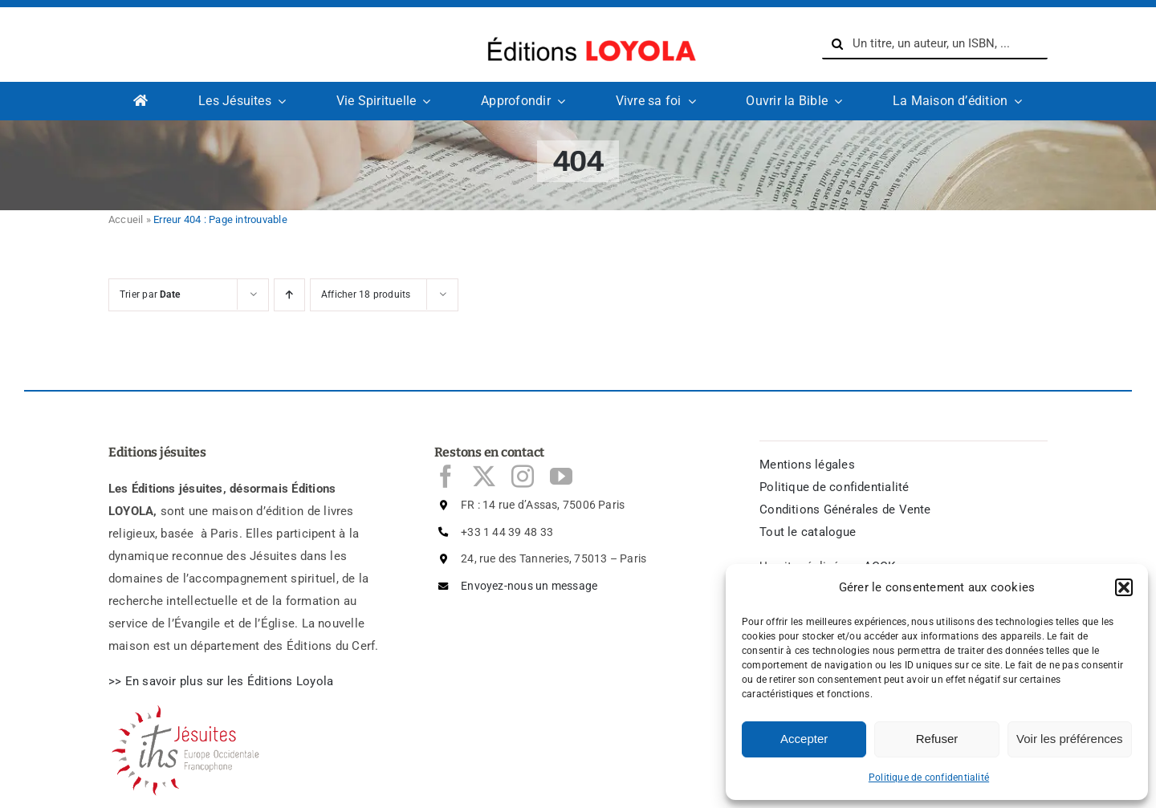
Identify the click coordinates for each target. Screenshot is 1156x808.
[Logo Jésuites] (188, 710)
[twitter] (484, 476)
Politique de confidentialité (929, 777)
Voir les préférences (1069, 738)
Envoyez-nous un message (529, 585)
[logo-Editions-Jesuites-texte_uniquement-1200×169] (587, 33)
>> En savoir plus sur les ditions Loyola (220, 681)
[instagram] (522, 476)
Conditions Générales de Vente (845, 509)
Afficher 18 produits (366, 294)
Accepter (804, 738)
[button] (1124, 587)
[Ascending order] (289, 294)
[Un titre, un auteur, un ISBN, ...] (935, 44)
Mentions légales (807, 464)
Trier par (150, 294)
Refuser (937, 738)
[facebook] (445, 476)
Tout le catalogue (807, 532)
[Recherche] (837, 44)
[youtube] (561, 476)
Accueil (126, 219)
